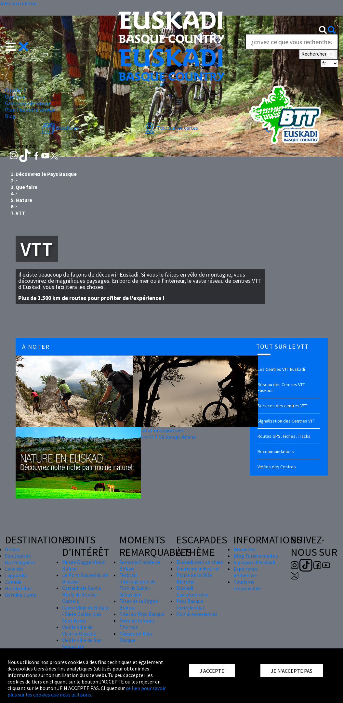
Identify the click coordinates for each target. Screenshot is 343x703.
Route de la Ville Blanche (194, 578)
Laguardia (16, 575)
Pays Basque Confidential (190, 604)
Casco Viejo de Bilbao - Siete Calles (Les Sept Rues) (85, 614)
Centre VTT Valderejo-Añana (164, 437)
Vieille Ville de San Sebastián (82, 643)
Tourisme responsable (247, 585)
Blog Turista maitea (255, 556)
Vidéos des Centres (276, 467)
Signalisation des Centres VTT (286, 421)
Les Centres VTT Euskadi (281, 369)
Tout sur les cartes (170, 127)
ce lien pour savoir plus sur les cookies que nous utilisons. (86, 691)
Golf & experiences (197, 614)
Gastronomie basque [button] (28, 103)
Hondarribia (18, 588)
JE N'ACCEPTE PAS (291, 671)
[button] (17, 46)
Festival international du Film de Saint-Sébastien (137, 585)
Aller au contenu (18, 3)
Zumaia (13, 582)
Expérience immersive (245, 572)
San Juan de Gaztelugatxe (20, 559)
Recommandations (275, 451)
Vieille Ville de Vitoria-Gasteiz (79, 630)
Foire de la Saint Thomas (137, 623)
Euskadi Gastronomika (192, 591)
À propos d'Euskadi (254, 562)
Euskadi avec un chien (199, 562)
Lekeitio (14, 569)
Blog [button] (10, 116)
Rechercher (318, 54)
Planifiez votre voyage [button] (30, 109)
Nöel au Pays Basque (141, 614)
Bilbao (12, 549)
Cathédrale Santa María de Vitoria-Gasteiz (81, 594)
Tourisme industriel (198, 568)
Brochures (60, 127)
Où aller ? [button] (15, 90)
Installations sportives (158, 430)
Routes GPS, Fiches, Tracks (283, 436)
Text (239, 42)
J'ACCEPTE (212, 671)
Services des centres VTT (282, 406)
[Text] (291, 41)
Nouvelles (244, 549)
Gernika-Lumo (21, 595)
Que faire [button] (15, 96)
